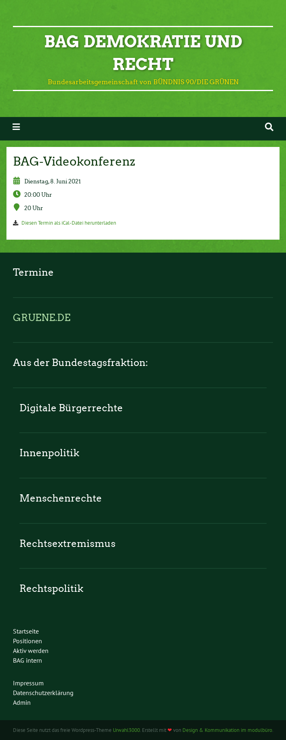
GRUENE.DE (41, 317)
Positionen (27, 641)
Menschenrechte (60, 498)
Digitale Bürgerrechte (71, 408)
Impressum (28, 683)
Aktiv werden (31, 650)
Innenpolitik (49, 453)
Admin (22, 702)
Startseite (26, 631)
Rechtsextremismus (67, 543)
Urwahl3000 (126, 730)
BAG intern (27, 660)
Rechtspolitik (51, 588)
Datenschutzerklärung (43, 693)
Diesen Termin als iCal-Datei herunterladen (68, 222)
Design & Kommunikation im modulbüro (227, 730)
